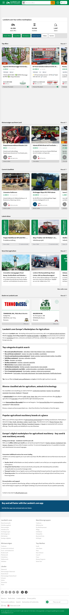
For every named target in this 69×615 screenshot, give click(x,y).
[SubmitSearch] (53, 3)
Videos (45, 36)
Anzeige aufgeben (6, 538)
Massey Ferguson (54, 422)
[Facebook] (10, 592)
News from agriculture (9, 251)
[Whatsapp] (17, 592)
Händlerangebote (6, 525)
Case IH (30, 422)
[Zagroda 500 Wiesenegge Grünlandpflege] (16, 67)
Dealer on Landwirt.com (10, 295)
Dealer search (36, 36)
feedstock (18, 393)
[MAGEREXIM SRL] (45, 312)
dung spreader (43, 367)
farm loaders (26, 371)
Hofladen (3, 561)
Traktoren (38, 523)
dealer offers (7, 36)
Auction (52, 36)
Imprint (18, 602)
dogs (36, 396)
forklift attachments (55, 373)
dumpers (12, 360)
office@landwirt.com (21, 493)
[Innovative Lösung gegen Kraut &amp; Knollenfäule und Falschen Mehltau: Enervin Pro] (16, 270)
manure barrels (34, 367)
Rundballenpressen (41, 527)
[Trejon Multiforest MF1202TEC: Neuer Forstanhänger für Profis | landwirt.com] (16, 232)
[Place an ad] (57, 2)
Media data (11, 598)
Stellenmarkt (4, 559)
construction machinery (39, 391)
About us (4, 598)
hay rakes (29, 354)
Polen (2, 584)
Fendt (32, 351)
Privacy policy (31, 598)
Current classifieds (8, 169)
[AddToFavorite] (27, 49)
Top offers (5, 44)
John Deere (27, 351)
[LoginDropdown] (63, 2)
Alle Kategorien (5, 534)
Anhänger (38, 538)
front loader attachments (28, 373)
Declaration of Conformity (30, 602)
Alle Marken (4, 536)
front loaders (17, 373)
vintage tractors (50, 351)
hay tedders (36, 354)
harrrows (21, 358)
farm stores (12, 393)
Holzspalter (39, 534)
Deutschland (4, 574)
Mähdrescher (39, 525)
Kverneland (30, 424)
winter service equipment (43, 371)
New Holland (38, 351)
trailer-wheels (26, 364)
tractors (49, 391)
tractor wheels (18, 364)
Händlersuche (5, 529)
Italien (3, 580)
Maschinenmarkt (5, 523)
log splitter (58, 356)
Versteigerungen (5, 532)
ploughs (33, 358)
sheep (32, 396)
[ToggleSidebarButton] (3, 2)
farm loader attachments (43, 373)
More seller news (62, 289)
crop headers (40, 369)
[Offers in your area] (23, 3)
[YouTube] (2, 592)
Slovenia (10, 445)
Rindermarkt (4, 553)
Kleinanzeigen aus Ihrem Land (12, 122)
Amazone (36, 424)
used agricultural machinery (57, 333)
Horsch (43, 424)
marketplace (10, 338)
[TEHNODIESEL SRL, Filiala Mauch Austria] (16, 312)
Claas (43, 351)
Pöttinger (24, 424)
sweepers (33, 371)
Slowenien (4, 582)
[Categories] (22, 592)
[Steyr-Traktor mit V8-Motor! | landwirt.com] (45, 232)
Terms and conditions (8, 602)
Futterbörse (4, 557)
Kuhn (15, 424)
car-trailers (19, 360)
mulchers (20, 362)
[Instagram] (6, 592)
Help (3, 606)
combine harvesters (31, 369)
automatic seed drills (29, 362)
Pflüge (37, 529)
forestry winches (35, 356)
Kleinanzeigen (5, 527)
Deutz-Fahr (39, 561)
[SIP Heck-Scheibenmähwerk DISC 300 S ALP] (45, 67)
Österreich (4, 569)
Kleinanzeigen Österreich (8, 571)
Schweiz (3, 578)
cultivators (27, 358)
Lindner (25, 422)
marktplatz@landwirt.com (7, 612)
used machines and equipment (33, 419)
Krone (19, 424)
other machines (15, 404)
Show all (64, 44)
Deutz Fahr (10, 424)
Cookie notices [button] (21, 598)
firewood (25, 393)
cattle (24, 396)
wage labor (14, 399)
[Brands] (26, 592)
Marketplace (26, 36)
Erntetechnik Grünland (7, 548)
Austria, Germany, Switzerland (54, 443)
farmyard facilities (45, 402)
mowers (24, 354)
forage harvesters (50, 369)
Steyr (10, 422)
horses (28, 396)
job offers (58, 396)
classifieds (17, 36)
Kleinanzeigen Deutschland (8, 576)
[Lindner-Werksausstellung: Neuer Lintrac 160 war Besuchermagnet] (45, 270)
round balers (43, 354)
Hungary (5, 445)
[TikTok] (13, 592)
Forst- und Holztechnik (7, 550)
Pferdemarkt (4, 555)
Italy (64, 443)
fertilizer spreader (25, 367)
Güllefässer (39, 532)
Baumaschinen (40, 536)
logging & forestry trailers (47, 356)
